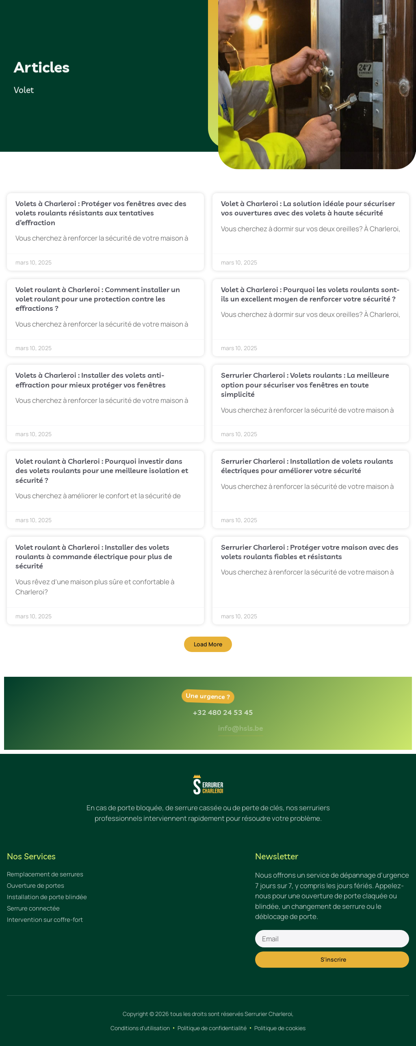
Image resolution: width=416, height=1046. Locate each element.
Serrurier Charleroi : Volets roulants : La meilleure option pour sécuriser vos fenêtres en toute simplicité (305, 384)
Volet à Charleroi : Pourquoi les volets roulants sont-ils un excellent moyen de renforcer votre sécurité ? (310, 294)
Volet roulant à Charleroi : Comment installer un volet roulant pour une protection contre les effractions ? (97, 299)
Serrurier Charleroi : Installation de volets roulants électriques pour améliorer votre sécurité (307, 465)
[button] (208, 644)
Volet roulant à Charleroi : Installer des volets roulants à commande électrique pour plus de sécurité (93, 556)
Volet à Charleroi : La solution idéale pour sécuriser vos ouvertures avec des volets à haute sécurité (308, 208)
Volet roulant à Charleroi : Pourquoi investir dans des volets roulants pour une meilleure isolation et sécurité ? (101, 470)
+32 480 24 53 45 (243, 712)
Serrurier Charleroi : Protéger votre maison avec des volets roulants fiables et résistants (310, 551)
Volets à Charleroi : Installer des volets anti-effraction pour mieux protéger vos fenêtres (90, 379)
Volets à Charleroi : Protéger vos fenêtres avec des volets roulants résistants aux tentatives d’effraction (100, 213)
